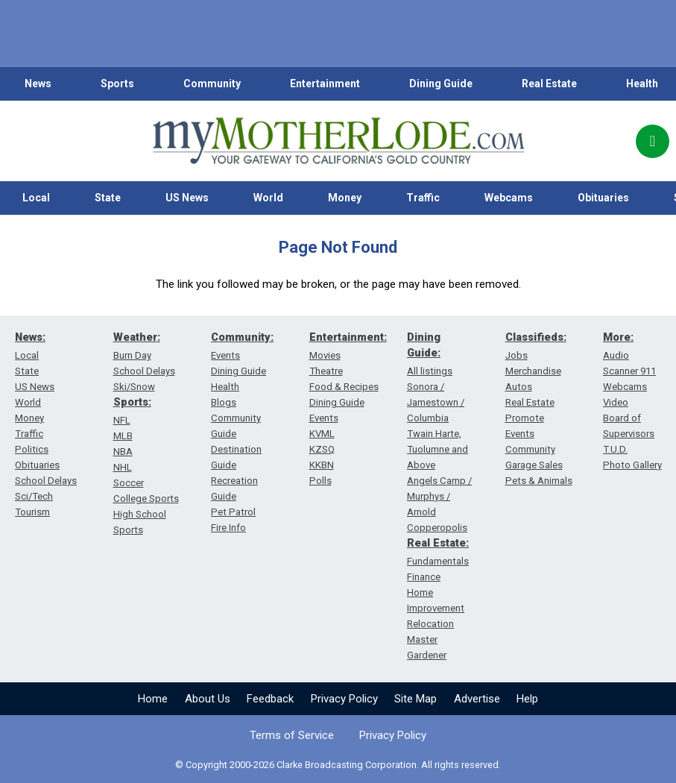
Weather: (136, 337)
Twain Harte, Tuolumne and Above (437, 449)
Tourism (32, 512)
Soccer (128, 482)
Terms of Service (292, 735)
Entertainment (325, 83)
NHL (122, 467)
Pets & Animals (538, 480)
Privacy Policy (344, 698)
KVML (322, 433)
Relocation (430, 623)
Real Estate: (438, 543)
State (108, 198)
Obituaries (603, 198)
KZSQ (322, 449)
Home (153, 698)
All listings (429, 371)
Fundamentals (438, 561)
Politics (31, 449)
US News (187, 198)
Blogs (223, 402)
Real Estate (549, 83)
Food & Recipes (344, 386)
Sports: (132, 402)
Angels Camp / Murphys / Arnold (439, 496)
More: (618, 337)
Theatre (326, 371)
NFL (121, 420)
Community (212, 83)
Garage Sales (534, 465)
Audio (616, 355)
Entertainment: (348, 337)
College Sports (146, 498)
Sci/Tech (34, 496)
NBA (123, 451)
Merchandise (533, 371)
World (268, 198)
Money (344, 198)
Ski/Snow (134, 386)
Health (642, 83)
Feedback (270, 698)
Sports (117, 83)
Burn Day (132, 355)
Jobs (516, 355)
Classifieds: (535, 337)
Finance (423, 576)
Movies (325, 355)
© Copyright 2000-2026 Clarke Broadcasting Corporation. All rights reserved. (338, 764)
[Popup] (652, 141)
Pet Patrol (233, 512)
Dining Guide (441, 83)
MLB (123, 435)
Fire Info (228, 527)
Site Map (415, 698)
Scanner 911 (629, 371)
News (38, 83)
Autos (518, 386)
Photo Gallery (632, 465)
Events (225, 355)
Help (527, 698)
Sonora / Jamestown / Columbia (435, 402)
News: (30, 337)
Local (36, 198)
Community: (242, 337)
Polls (320, 480)
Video (615, 402)
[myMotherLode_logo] (338, 141)
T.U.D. (615, 449)
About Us (207, 698)
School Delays (46, 480)
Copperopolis (437, 527)
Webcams (508, 198)
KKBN (321, 465)
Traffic (423, 198)
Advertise (477, 698)
